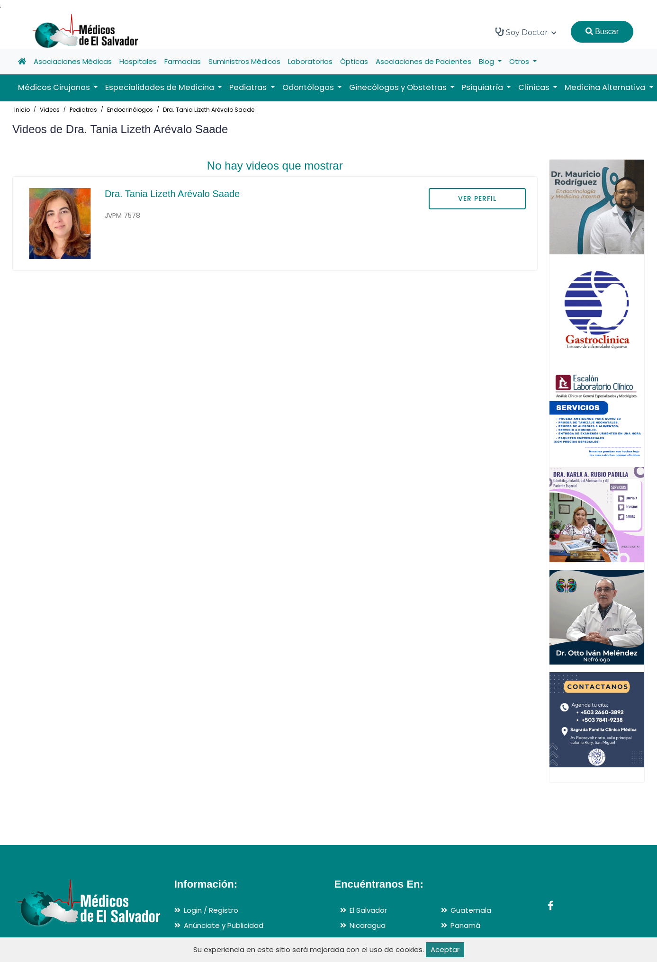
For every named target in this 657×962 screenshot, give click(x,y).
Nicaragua (368, 925)
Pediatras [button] (249, 87)
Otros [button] (520, 61)
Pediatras (83, 110)
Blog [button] (487, 61)
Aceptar (445, 949)
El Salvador (368, 910)
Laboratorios (310, 61)
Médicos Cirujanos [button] (55, 87)
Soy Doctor (526, 32)
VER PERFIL (477, 198)
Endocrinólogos (130, 110)
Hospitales (138, 61)
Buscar (602, 31)
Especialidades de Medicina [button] (160, 87)
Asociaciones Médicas (73, 61)
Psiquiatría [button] (483, 87)
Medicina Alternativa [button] (606, 87)
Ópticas (354, 61)
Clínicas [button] (534, 87)
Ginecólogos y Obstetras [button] (399, 87)
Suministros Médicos (244, 61)
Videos (50, 110)
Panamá (465, 925)
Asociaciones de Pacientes (423, 61)
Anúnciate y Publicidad (223, 925)
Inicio (22, 110)
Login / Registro (211, 910)
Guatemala (470, 910)
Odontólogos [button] (309, 87)
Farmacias (182, 61)
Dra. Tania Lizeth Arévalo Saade (208, 110)
